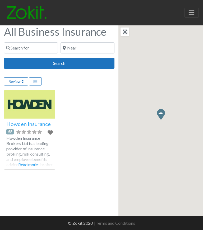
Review (16, 81)
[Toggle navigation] (191, 13)
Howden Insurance (28, 124)
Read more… (29, 164)
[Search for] (31, 47)
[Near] (87, 47)
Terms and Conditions (115, 223)
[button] (160, 114)
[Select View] (35, 81)
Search (65, 63)
